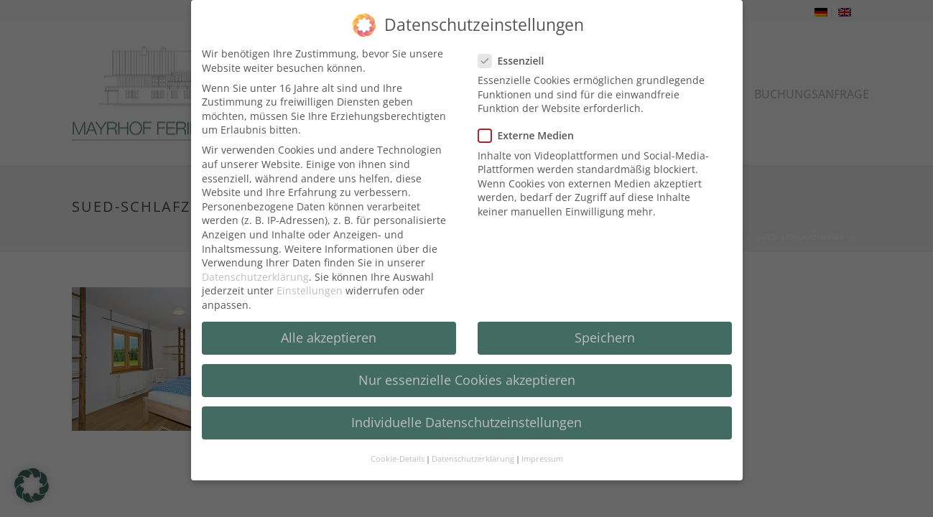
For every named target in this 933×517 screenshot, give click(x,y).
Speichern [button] (605, 331)
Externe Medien (530, 129)
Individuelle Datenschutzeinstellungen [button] (466, 415)
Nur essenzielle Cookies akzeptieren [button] (466, 373)
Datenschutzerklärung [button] (473, 453)
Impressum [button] (542, 453)
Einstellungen (310, 284)
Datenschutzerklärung (255, 270)
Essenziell (516, 54)
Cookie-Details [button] (397, 453)
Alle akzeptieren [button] (328, 331)
